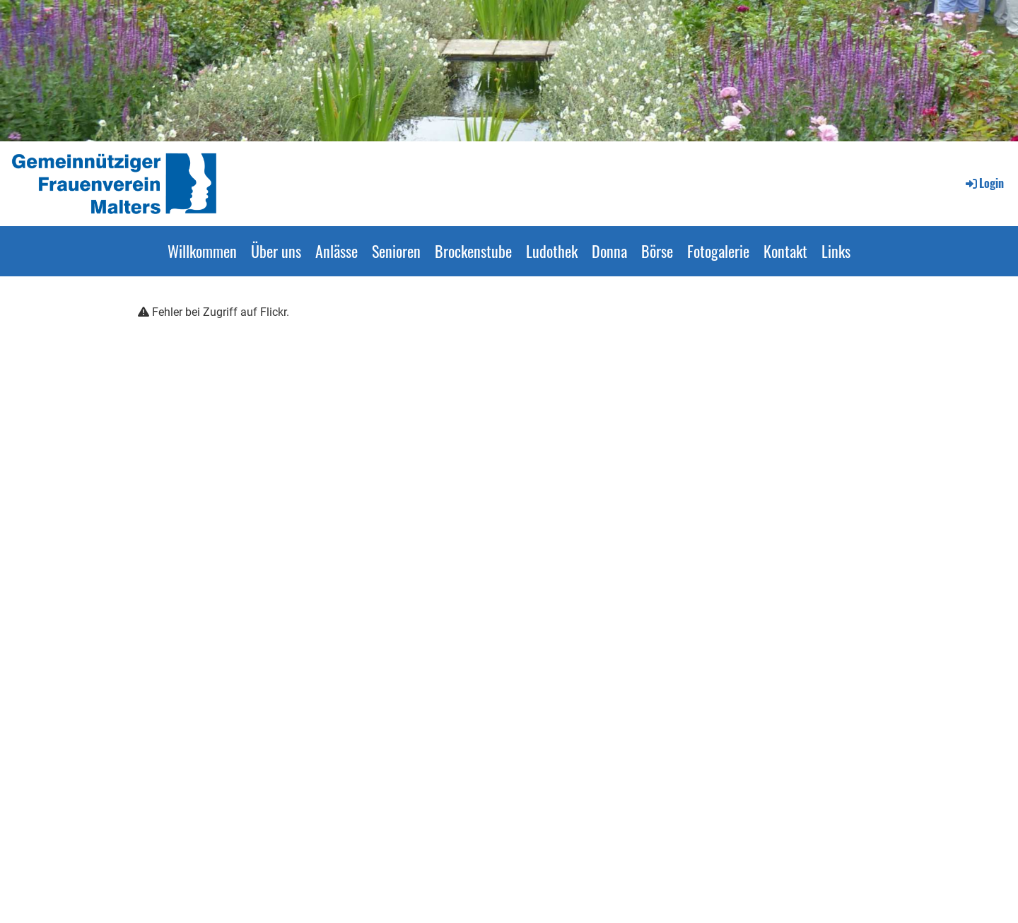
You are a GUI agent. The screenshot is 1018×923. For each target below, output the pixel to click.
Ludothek (552, 251)
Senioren (396, 251)
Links (835, 251)
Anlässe (336, 251)
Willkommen (202, 251)
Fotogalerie (718, 251)
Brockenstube (473, 251)
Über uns (276, 251)
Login (984, 183)
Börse (657, 251)
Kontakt (785, 251)
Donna (609, 251)
